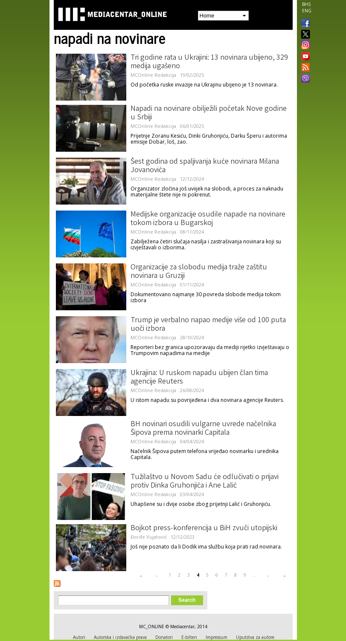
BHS (306, 4)
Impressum (216, 637)
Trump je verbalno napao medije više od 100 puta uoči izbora (208, 325)
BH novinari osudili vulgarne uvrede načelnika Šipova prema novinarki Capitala (203, 429)
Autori (79, 637)
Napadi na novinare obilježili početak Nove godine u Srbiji (209, 113)
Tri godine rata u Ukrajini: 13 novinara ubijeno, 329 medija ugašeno (209, 62)
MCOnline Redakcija (153, 75)
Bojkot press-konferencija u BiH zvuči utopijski (204, 528)
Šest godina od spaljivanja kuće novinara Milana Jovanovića (205, 166)
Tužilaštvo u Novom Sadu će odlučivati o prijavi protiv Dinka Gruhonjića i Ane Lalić (205, 481)
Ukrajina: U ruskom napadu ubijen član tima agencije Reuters (199, 377)
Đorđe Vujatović (149, 537)
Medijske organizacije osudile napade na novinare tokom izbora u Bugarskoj (208, 219)
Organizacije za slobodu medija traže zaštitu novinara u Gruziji (199, 272)
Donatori (164, 637)
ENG (306, 11)
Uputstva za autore (255, 637)
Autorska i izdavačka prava (120, 637)
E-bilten (189, 637)
